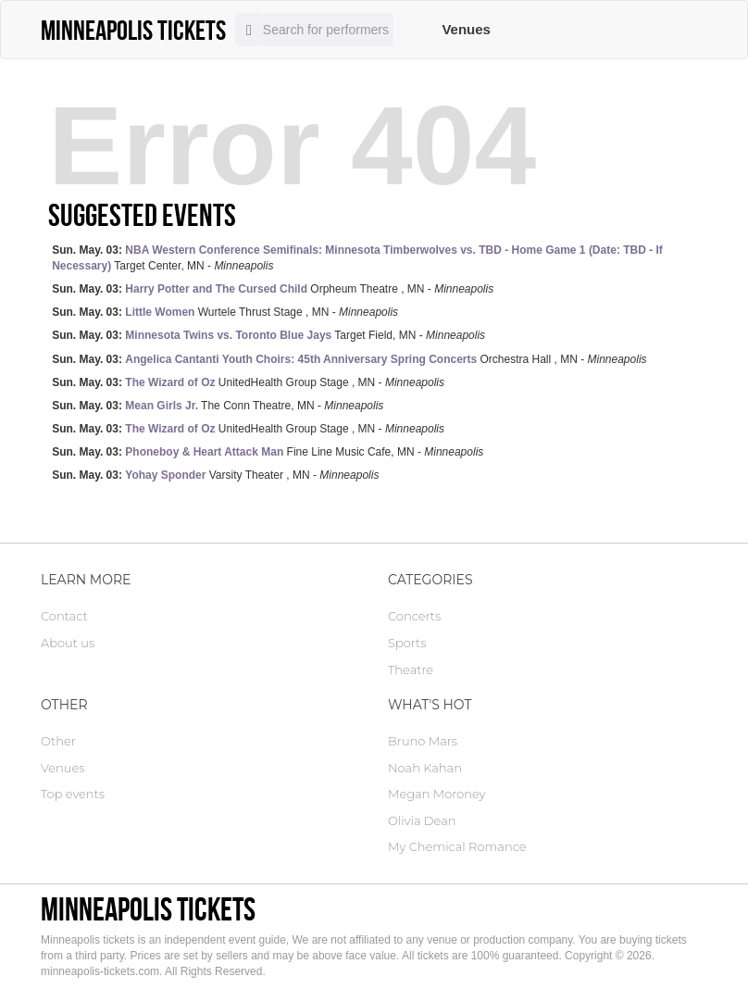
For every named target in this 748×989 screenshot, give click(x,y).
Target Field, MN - (268, 335)
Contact (64, 615)
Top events (73, 793)
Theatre (410, 669)
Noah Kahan (425, 767)
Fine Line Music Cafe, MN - (267, 451)
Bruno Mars (422, 740)
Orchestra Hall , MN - (349, 359)
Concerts (414, 615)
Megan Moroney (436, 793)
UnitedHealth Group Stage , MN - (248, 382)
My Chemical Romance (457, 846)
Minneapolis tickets (148, 909)
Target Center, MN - (357, 258)
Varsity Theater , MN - (215, 475)
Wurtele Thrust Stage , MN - (225, 312)
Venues (466, 29)
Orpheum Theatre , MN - (272, 288)
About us (67, 642)
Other (58, 740)
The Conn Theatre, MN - (217, 405)
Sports (407, 642)
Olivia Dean (422, 820)
